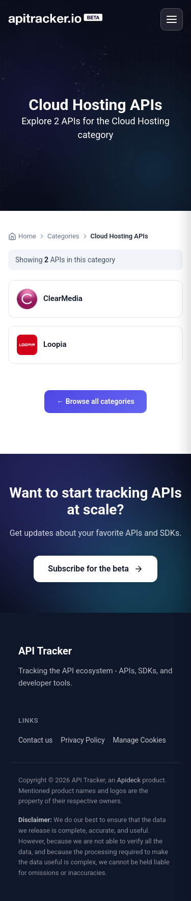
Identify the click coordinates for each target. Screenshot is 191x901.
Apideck (129, 780)
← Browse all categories (95, 401)
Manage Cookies (139, 740)
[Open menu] (171, 19)
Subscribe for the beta (95, 569)
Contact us (35, 740)
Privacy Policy (82, 740)
